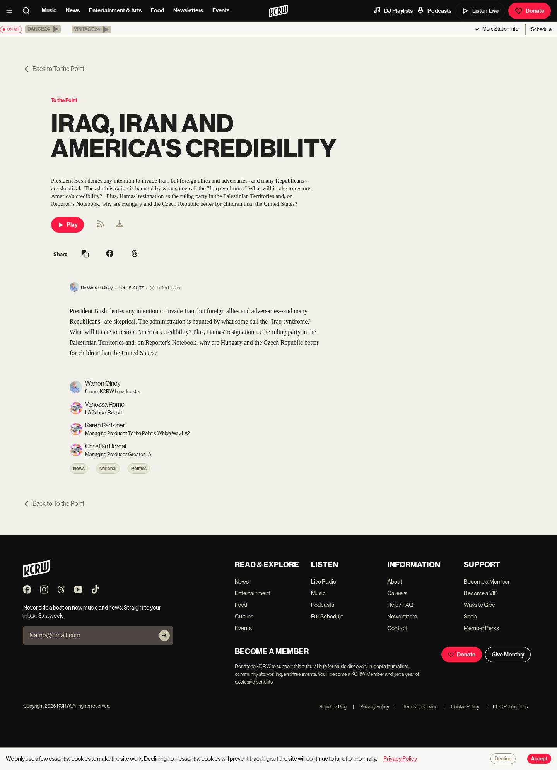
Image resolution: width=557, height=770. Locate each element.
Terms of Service (416, 707)
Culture (244, 616)
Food (157, 10)
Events (220, 10)
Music (49, 10)
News (73, 10)
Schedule (541, 29)
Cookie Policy (461, 707)
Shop (470, 616)
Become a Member (487, 581)
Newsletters (188, 10)
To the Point (64, 100)
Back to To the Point (53, 68)
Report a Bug (333, 707)
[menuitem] (119, 224)
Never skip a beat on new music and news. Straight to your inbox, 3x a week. (92, 611)
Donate (529, 11)
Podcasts (434, 10)
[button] (43, 29)
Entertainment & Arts (115, 10)
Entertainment (252, 593)
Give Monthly (508, 654)
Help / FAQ (400, 604)
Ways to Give (479, 604)
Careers (397, 593)
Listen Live (480, 11)
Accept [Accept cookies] (539, 759)
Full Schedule (327, 616)
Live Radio (323, 581)
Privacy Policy (371, 707)
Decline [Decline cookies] (503, 759)
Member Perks (481, 628)
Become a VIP (480, 593)
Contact (397, 628)
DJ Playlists (393, 10)
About (394, 581)
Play (67, 224)
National (107, 468)
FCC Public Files (506, 707)
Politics (139, 468)
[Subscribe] (164, 635)
